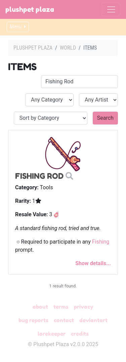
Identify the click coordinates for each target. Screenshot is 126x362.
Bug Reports (33, 320)
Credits (80, 333)
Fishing (101, 242)
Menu (18, 26)
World (68, 48)
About (40, 306)
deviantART (93, 320)
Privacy (83, 306)
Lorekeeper (52, 333)
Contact (64, 320)
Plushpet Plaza (29, 9)
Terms (61, 306)
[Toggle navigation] (111, 9)
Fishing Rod (39, 175)
